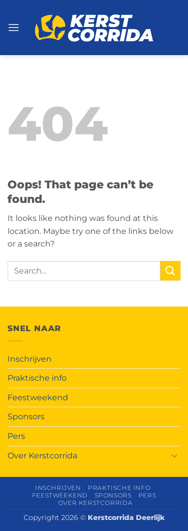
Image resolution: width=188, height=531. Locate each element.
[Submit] (170, 271)
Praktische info (37, 378)
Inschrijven (30, 359)
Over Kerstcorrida (42, 455)
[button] (14, 27)
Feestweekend (38, 397)
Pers (16, 436)
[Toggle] (174, 455)
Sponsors (26, 416)
